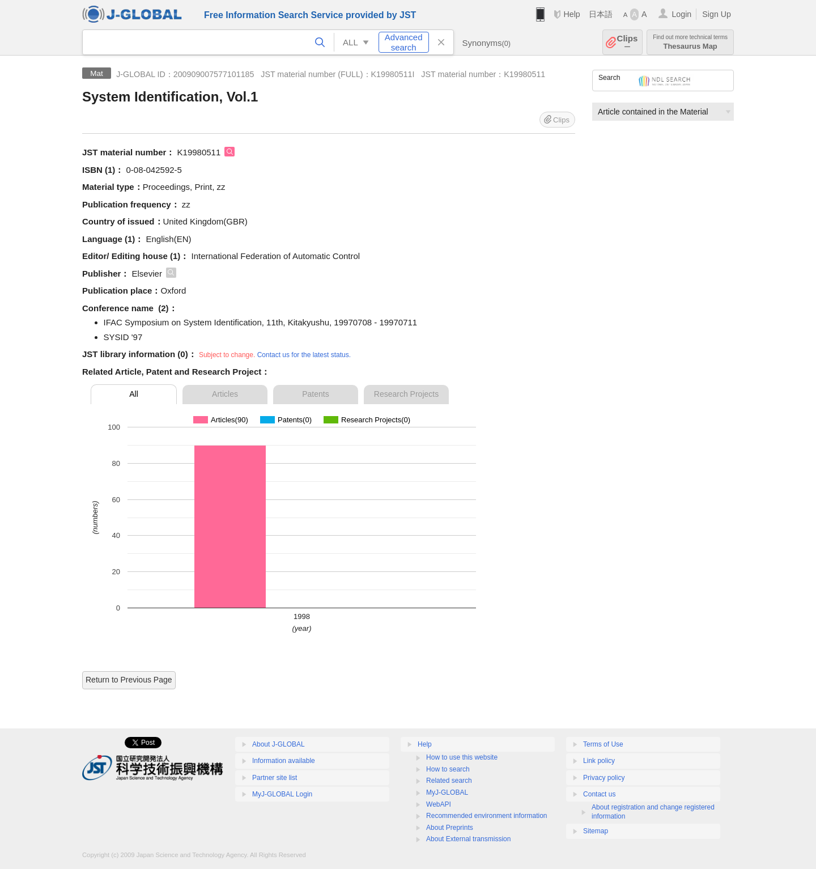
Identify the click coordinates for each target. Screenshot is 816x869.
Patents (315, 394)
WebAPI (438, 804)
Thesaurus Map (690, 42)
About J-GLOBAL (278, 744)
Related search (449, 781)
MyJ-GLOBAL (447, 792)
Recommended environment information (486, 816)
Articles (225, 394)
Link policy (599, 761)
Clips (627, 42)
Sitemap (595, 831)
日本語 (601, 14)
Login (681, 14)
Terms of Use (603, 744)
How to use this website (462, 757)
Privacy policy (603, 778)
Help (571, 14)
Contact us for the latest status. (304, 355)
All (133, 394)
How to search (448, 769)
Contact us (599, 794)
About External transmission (468, 839)
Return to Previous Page (129, 679)
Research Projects (406, 394)
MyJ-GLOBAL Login (282, 794)
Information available (283, 761)
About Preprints (449, 828)
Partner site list (274, 778)
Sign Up (716, 14)
